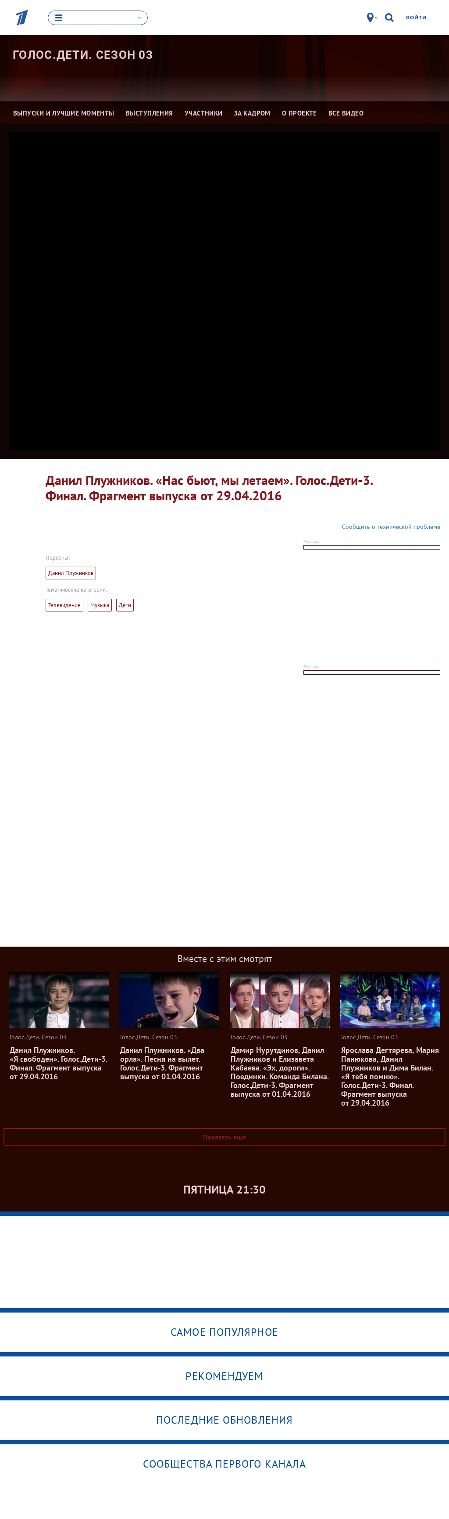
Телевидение (64, 605)
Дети (125, 605)
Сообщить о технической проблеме (391, 527)
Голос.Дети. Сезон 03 (83, 54)
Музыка (99, 605)
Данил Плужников (70, 573)
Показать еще (224, 1136)
